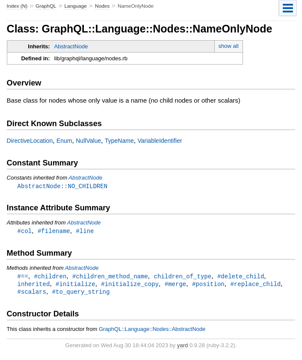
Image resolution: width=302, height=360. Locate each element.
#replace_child (255, 285)
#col (25, 231)
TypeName (119, 140)
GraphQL (46, 6)
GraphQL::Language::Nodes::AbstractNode (152, 331)
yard (182, 347)
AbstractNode (71, 46)
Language (75, 6)
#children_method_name (110, 277)
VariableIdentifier (159, 140)
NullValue (88, 140)
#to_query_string (81, 293)
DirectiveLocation (30, 140)
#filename (54, 231)
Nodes (102, 6)
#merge (176, 285)
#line (85, 231)
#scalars (32, 293)
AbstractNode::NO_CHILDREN (62, 186)
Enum (64, 140)
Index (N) (17, 6)
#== (23, 277)
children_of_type (182, 277)
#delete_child (240, 277)
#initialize (75, 285)
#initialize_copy (130, 285)
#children (50, 277)
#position (208, 285)
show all (229, 46)
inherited (34, 285)
